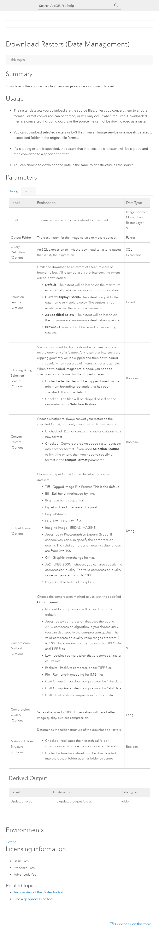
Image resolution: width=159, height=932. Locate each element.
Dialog (13, 191)
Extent (11, 842)
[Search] (116, 6)
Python (28, 191)
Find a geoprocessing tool (33, 899)
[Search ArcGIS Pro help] (75, 5)
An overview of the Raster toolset (38, 892)
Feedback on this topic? (134, 924)
